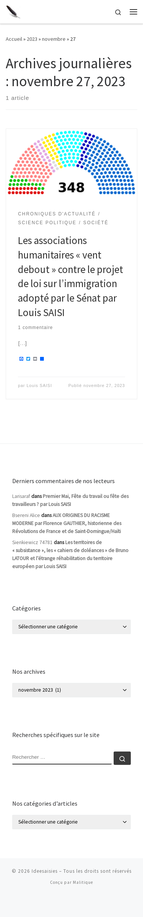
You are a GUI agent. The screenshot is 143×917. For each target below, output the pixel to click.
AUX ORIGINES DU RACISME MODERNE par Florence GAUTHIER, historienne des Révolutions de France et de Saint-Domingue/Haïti (66, 523)
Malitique (83, 882)
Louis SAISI (39, 385)
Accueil (14, 38)
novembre (54, 38)
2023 (32, 38)
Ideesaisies (45, 871)
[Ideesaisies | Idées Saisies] (13, 10)
